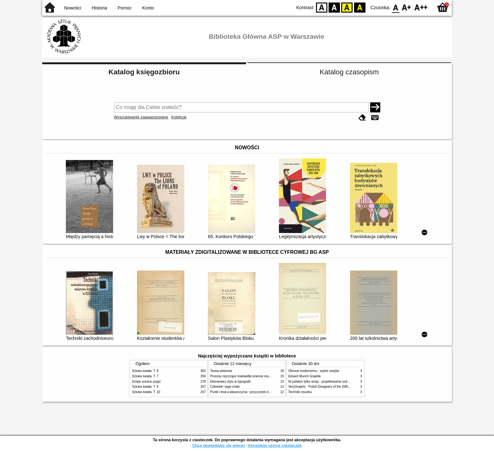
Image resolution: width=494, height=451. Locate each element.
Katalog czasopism (349, 72)
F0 (396, 7)
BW (334, 7)
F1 (407, 7)
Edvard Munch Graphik (304, 376)
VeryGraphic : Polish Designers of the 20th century (323, 386)
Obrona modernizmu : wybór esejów (313, 371)
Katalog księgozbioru (144, 72)
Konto (148, 7)
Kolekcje (179, 117)
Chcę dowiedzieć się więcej (218, 445)
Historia (99, 7)
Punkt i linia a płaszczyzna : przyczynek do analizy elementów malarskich (261, 392)
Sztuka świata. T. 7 (145, 376)
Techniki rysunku (300, 392)
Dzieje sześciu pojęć (146, 381)
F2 (421, 7)
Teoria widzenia (221, 371)
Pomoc (125, 7)
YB (347, 7)
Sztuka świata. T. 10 (146, 392)
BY (359, 7)
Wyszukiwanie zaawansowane (141, 117)
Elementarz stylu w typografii (230, 381)
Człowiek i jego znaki (225, 386)
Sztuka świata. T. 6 (145, 386)
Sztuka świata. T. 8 (145, 371)
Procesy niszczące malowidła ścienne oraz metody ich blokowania (256, 376)
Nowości (72, 7)
